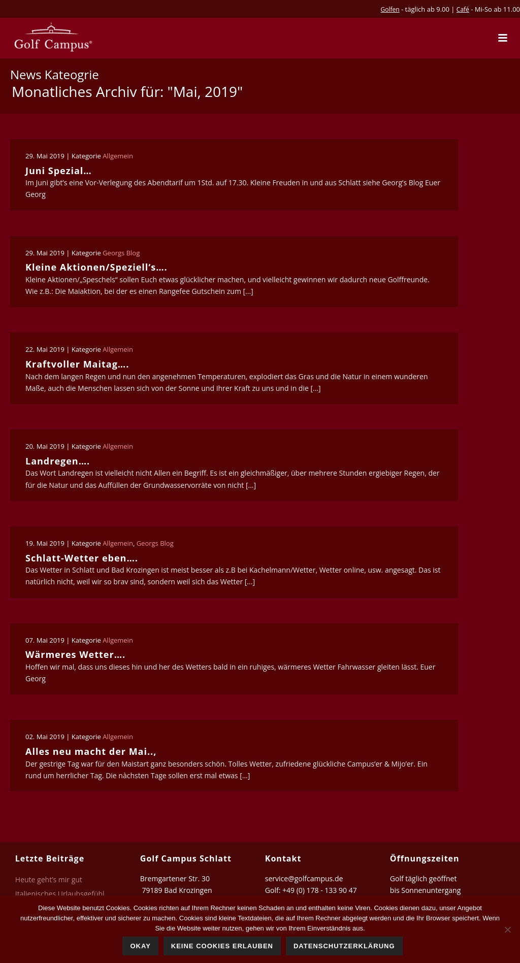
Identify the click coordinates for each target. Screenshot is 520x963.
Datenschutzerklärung (344, 946)
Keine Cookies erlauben (222, 946)
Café (463, 9)
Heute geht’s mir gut (48, 879)
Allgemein (118, 155)
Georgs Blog (121, 252)
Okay (140, 946)
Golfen (390, 9)
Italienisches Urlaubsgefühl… (62, 894)
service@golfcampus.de (304, 878)
